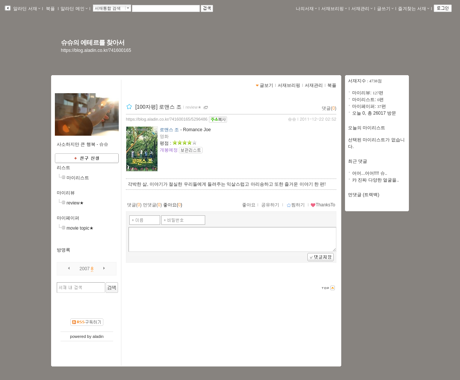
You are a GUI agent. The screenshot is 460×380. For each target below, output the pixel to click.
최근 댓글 (357, 161)
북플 (50, 8)
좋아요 (249, 204)
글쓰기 (385, 8)
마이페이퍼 (68, 218)
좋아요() (172, 204)
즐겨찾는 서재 (413, 8)
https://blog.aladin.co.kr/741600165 (96, 50)
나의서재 (306, 8)
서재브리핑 (334, 8)
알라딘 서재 (26, 8)
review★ (75, 203)
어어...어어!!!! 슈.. (369, 173)
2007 (85, 268)
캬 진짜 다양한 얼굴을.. (375, 180)
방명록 (63, 250)
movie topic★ (80, 228)
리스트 (63, 167)
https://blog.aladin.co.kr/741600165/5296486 (166, 119)
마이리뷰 (66, 192)
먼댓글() (152, 204)
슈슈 (292, 119)
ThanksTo (322, 204)
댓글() (329, 108)
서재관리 (361, 8)
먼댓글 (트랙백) (363, 194)
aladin (97, 336)
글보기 (266, 85)
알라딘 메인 (74, 8)
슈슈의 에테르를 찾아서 (92, 42)
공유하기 (270, 204)
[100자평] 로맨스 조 (158, 107)
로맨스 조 (169, 129)
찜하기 (295, 204)
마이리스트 (78, 177)
